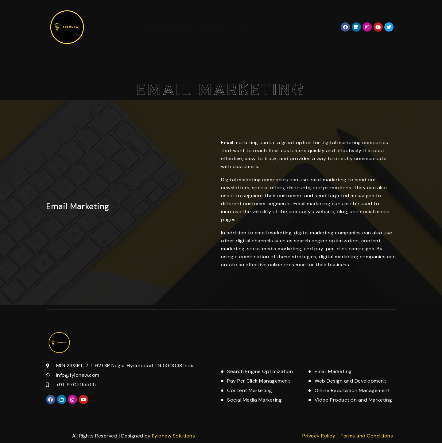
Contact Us (256, 27)
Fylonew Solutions (173, 436)
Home (156, 27)
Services (218, 27)
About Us (182, 27)
